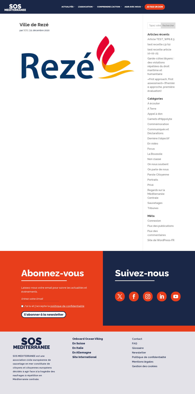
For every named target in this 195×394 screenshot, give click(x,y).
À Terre (152, 108)
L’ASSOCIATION (85, 7)
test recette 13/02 (159, 44)
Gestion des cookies (144, 366)
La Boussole (155, 153)
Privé (151, 184)
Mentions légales (142, 362)
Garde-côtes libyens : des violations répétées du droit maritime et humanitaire (161, 66)
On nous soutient (158, 164)
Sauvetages (155, 202)
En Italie (77, 348)
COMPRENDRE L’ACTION (108, 7)
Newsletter (139, 353)
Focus (151, 148)
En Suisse (78, 344)
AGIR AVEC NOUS (133, 7)
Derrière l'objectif (158, 138)
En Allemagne (81, 353)
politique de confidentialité (67, 306)
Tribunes (153, 208)
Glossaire (138, 348)
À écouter (154, 103)
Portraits (153, 179)
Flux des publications (161, 225)
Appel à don (155, 113)
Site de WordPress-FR (161, 240)
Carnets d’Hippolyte (160, 118)
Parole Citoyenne (158, 174)
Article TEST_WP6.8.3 (161, 39)
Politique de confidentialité (149, 357)
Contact (137, 339)
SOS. (26, 30)
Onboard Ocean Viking (87, 339)
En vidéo (153, 143)
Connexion (154, 220)
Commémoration (158, 124)
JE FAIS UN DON (155, 7)
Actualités (67, 7)
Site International (84, 357)
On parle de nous (158, 169)
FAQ (134, 344)
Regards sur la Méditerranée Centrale (156, 193)
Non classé (154, 159)
